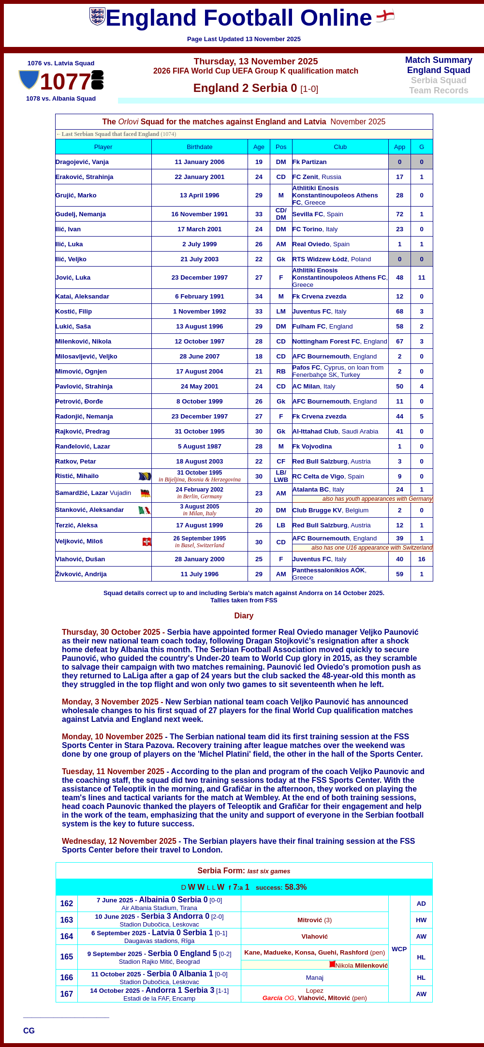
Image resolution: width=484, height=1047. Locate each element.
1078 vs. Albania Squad (61, 98)
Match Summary (438, 60)
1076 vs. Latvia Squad (61, 63)
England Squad (438, 70)
